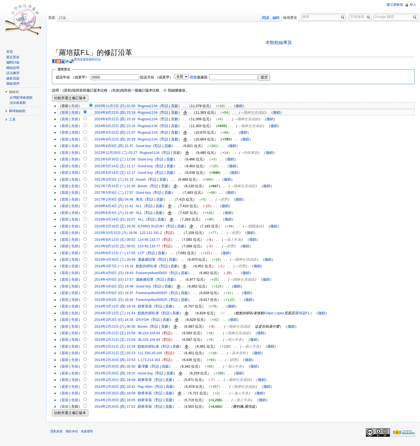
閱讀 (264, 18)
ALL (142, 206)
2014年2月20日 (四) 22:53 (117, 360)
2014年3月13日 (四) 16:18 (117, 307)
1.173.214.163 (152, 360)
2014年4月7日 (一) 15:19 (116, 267)
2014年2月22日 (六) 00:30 (117, 327)
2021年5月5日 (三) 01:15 (116, 180)
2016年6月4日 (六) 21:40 (116, 213)
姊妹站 (15, 92)
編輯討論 (13, 62)
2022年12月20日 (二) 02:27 (118, 153)
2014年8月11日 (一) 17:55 (117, 253)
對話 (167, 106)
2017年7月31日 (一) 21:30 (117, 186)
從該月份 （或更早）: (160, 77)
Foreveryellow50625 (154, 273)
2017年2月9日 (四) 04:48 (116, 200)
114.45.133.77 (152, 240)
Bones (146, 186)
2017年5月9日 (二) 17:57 (116, 193)
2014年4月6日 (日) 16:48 (116, 287)
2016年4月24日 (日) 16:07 (117, 220)
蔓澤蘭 (146, 367)
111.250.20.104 (153, 353)
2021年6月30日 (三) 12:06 (117, 160)
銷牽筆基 (148, 307)
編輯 (275, 18)
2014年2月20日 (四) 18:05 (117, 400)
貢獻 (177, 106)
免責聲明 (90, 433)
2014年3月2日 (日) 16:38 (116, 320)
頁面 (53, 18)
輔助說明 (13, 68)
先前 (77, 106)
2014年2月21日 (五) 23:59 (117, 333)
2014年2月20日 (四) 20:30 (117, 367)
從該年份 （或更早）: (76, 77)
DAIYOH (145, 320)
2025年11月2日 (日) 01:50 (117, 106)
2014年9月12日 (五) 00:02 (117, 240)
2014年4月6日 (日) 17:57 (116, 280)
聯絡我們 (13, 84)
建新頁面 (13, 78)
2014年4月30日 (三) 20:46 (117, 260)
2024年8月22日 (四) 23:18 (117, 113)
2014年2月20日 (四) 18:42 (117, 387)
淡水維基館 (19, 103)
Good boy (146, 146)
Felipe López (277, 313)
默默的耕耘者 (149, 267)
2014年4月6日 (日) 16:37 (116, 293)
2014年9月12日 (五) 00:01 (117, 247)
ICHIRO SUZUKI (154, 227)
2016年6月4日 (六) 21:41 (116, 206)
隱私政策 (60, 433)
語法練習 (13, 73)
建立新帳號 (394, 5)
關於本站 (75, 433)
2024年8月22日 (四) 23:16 (117, 120)
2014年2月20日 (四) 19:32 (117, 373)
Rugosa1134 (151, 106)
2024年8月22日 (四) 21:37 (117, 133)
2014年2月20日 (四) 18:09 (117, 394)
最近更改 (13, 57)
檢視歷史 (289, 18)
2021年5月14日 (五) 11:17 (117, 166)
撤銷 (242, 106)
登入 (412, 5)
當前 (67, 113)
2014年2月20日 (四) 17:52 (117, 407)
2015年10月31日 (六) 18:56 (118, 233)
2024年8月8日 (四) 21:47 (116, 146)
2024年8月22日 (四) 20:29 (117, 140)
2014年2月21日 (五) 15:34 (117, 347)
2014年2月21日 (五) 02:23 (117, 353)
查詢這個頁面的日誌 (90, 59)
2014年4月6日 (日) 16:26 (116, 300)
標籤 (195, 77)
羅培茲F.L (305, 313)
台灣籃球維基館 (22, 97)
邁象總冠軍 (149, 260)
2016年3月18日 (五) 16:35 (117, 227)
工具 (13, 119)
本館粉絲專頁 (280, 42)
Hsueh (144, 180)
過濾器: (201, 77)
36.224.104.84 (152, 333)
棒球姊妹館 (18, 111)
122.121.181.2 (154, 233)
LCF (144, 253)
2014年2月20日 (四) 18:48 (117, 380)
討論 (64, 18)
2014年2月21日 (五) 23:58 (117, 340)
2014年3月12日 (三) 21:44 (117, 313)
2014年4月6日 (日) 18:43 (116, 273)
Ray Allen (148, 387)
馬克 (142, 200)
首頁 (10, 52)
